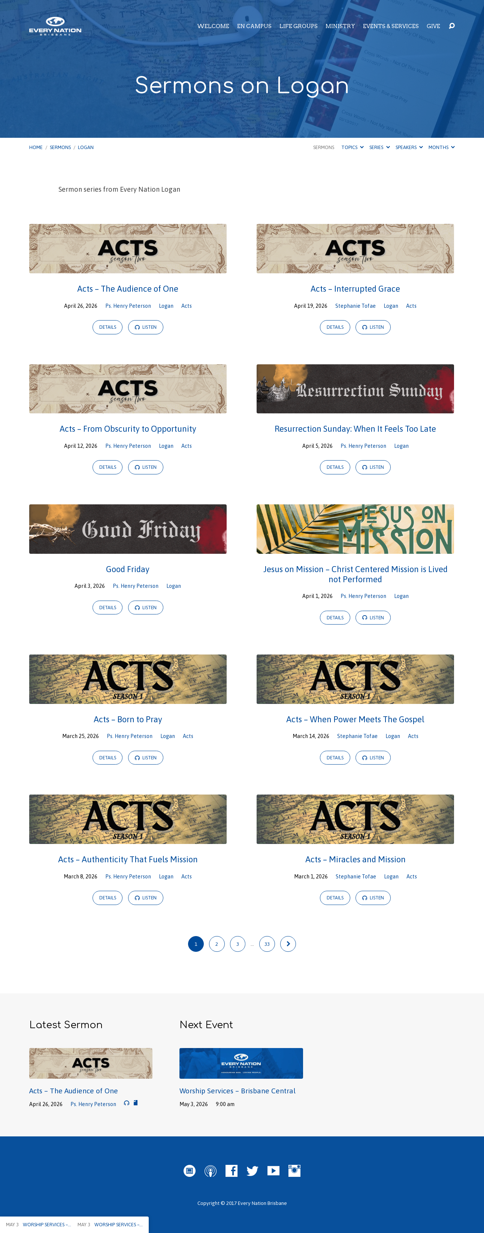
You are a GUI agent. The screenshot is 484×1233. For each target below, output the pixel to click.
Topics (352, 147)
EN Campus (254, 26)
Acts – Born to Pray (128, 719)
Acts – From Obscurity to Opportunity (128, 429)
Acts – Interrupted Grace (355, 289)
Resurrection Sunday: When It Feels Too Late (355, 429)
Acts (186, 306)
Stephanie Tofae (355, 306)
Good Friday (127, 569)
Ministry (340, 26)
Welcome (213, 26)
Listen (146, 327)
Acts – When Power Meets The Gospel (355, 719)
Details (107, 327)
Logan (86, 147)
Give (433, 26)
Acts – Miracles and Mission (355, 859)
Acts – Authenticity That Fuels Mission (128, 859)
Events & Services (391, 26)
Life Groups (298, 26)
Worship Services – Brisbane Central (237, 1091)
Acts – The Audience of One (127, 289)
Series (379, 147)
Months (442, 147)
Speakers (409, 147)
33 (267, 944)
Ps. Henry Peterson (128, 306)
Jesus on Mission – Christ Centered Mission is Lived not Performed (355, 574)
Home (36, 147)
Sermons (60, 147)
